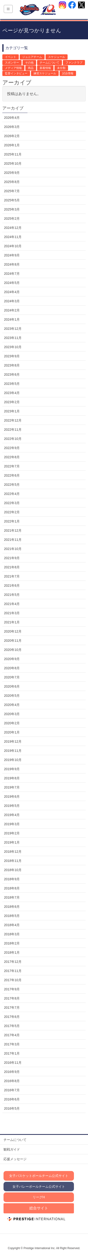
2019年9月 (12, 769)
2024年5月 (12, 283)
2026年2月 (12, 136)
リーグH (39, 1197)
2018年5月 (12, 916)
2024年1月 (12, 319)
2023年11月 (13, 338)
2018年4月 (12, 925)
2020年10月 (13, 650)
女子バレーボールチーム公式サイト (38, 1186)
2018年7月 (12, 897)
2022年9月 (12, 448)
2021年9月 (12, 558)
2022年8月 (12, 457)
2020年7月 (12, 677)
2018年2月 (12, 943)
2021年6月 (12, 585)
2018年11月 (13, 861)
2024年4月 (12, 292)
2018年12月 (13, 851)
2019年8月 (12, 778)
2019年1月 (12, 842)
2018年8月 (12, 888)
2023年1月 (12, 411)
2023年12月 (13, 329)
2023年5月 (12, 384)
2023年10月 (13, 347)
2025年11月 (13, 154)
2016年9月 (12, 1072)
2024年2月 (12, 310)
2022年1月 (12, 521)
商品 (31, 68)
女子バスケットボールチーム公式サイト (38, 1176)
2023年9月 (12, 356)
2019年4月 (12, 815)
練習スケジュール (45, 73)
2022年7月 (12, 466)
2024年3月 (12, 301)
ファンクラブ (73, 62)
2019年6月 (12, 796)
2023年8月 (12, 365)
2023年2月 (12, 402)
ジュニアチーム (32, 57)
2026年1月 (12, 145)
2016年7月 (12, 1090)
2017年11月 (13, 971)
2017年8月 (12, 998)
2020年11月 (13, 640)
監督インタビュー (16, 73)
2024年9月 (12, 255)
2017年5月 (12, 1026)
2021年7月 (12, 576)
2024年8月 (12, 264)
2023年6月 (12, 374)
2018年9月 (12, 879)
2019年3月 (12, 824)
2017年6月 (12, 1017)
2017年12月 (13, 962)
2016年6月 (12, 1099)
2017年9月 (12, 989)
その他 (29, 62)
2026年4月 (12, 118)
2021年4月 (12, 604)
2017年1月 (12, 1053)
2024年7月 (12, 273)
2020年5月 (12, 695)
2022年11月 (13, 429)
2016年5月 (12, 1108)
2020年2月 (12, 723)
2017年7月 (12, 1007)
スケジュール (56, 57)
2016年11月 (13, 1062)
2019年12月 (13, 741)
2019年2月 (12, 833)
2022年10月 (13, 439)
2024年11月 (13, 237)
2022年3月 (12, 503)
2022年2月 (12, 512)
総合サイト (38, 1208)
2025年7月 (12, 191)
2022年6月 (12, 475)
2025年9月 (12, 173)
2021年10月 (13, 549)
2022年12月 (13, 420)
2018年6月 (12, 906)
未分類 (61, 68)
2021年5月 (12, 595)
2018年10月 (13, 870)
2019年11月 (13, 751)
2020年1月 (12, 732)
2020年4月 (12, 705)
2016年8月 (12, 1081)
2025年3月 (12, 209)
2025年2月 (12, 218)
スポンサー (12, 62)
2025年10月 (13, 163)
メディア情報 (13, 68)
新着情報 (45, 68)
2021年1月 (12, 622)
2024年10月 (13, 246)
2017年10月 (13, 980)
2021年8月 (12, 567)
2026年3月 (12, 127)
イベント (10, 57)
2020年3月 (12, 714)
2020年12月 (13, 631)
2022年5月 (12, 484)
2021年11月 (13, 540)
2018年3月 (12, 934)
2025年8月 (12, 182)
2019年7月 (12, 787)
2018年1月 (12, 952)
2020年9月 (12, 659)
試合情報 (67, 73)
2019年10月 (13, 760)
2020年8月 (12, 668)
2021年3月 (12, 613)
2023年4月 (12, 393)
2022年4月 (12, 494)
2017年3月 (12, 1044)
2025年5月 (12, 200)
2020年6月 (12, 686)
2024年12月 (13, 228)
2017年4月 (12, 1035)
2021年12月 (13, 530)
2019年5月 (12, 806)
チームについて (49, 62)
